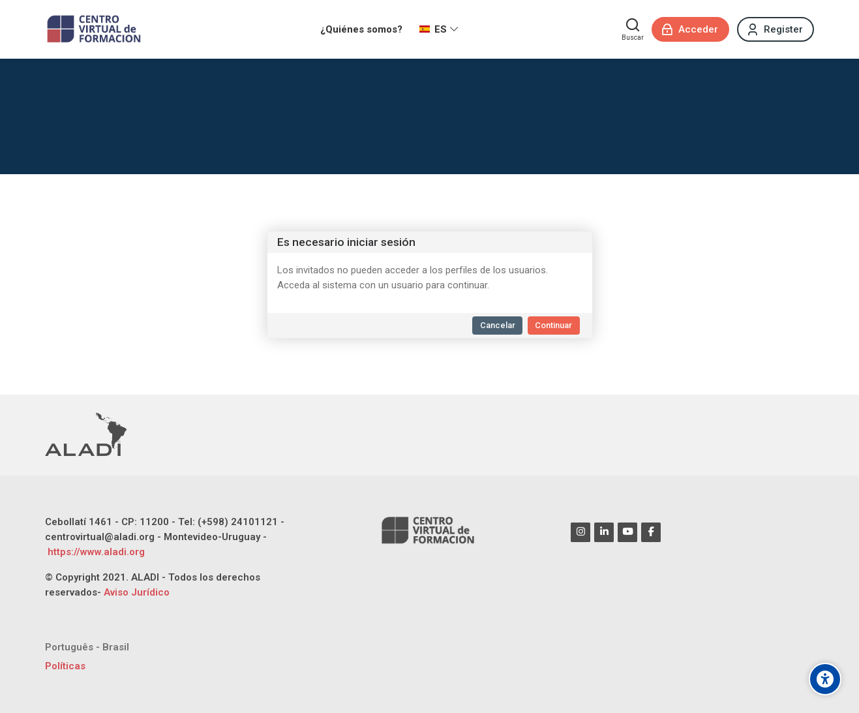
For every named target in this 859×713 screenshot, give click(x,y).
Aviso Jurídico (137, 592)
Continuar (553, 325)
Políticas (65, 666)
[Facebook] (651, 532)
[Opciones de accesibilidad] (825, 679)
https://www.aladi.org (95, 552)
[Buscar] (633, 29)
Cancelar (497, 325)
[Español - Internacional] (439, 29)
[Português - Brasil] (87, 647)
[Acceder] (691, 29)
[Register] (776, 29)
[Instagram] (580, 532)
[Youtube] (627, 532)
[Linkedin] (604, 532)
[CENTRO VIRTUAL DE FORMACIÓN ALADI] (95, 29)
